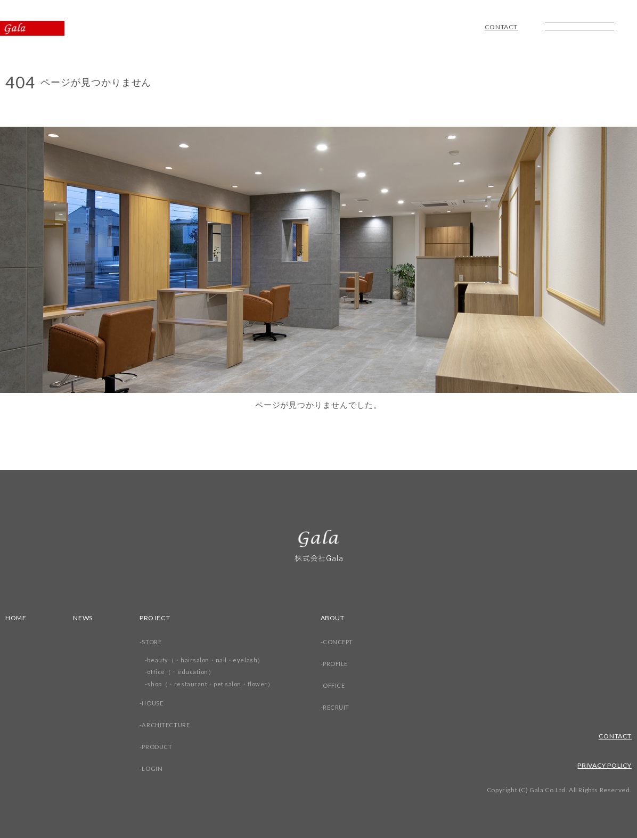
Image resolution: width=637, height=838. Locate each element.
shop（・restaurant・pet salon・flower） (215, 684)
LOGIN (155, 769)
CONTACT (499, 27)
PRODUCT (160, 747)
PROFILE (343, 664)
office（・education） (185, 672)
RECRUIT (344, 707)
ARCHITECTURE (169, 725)
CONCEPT (346, 642)
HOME (16, 617)
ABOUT (341, 617)
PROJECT (158, 617)
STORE (154, 642)
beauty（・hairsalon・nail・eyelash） (210, 660)
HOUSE (156, 703)
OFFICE (342, 685)
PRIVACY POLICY (602, 765)
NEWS (85, 617)
